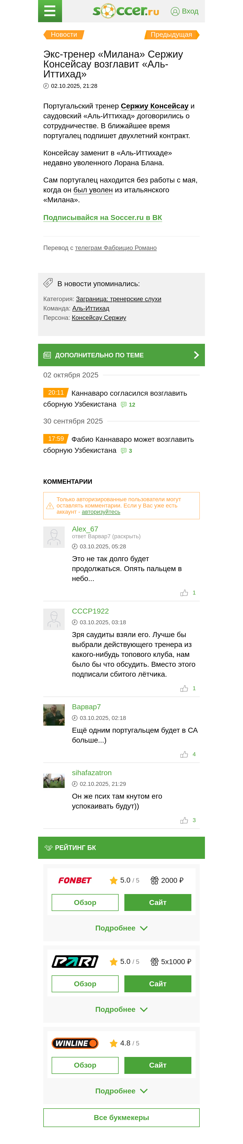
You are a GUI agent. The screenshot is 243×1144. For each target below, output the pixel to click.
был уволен (93, 190)
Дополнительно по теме (99, 355)
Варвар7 (86, 707)
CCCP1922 (90, 611)
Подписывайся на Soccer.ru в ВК (102, 217)
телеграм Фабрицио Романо (116, 247)
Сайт (158, 902)
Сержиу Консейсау (155, 106)
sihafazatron (92, 773)
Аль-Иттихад (90, 308)
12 (132, 404)
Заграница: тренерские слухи (118, 298)
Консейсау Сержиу (99, 317)
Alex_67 (85, 529)
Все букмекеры (121, 1118)
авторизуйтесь (101, 512)
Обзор (85, 902)
